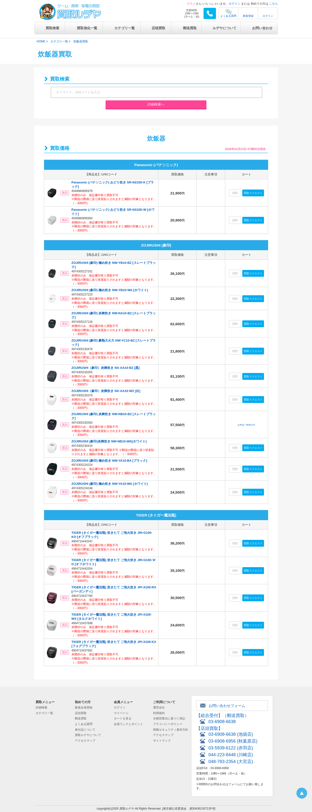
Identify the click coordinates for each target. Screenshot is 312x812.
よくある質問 (228, 15)
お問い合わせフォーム (227, 706)
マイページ (121, 713)
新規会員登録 (83, 707)
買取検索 (52, 28)
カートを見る (122, 718)
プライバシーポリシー (167, 724)
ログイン (234, 3)
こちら (273, 3)
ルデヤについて (224, 28)
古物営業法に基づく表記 (169, 718)
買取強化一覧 (87, 28)
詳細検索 (41, 707)
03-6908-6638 (222, 721)
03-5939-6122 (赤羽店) (230, 747)
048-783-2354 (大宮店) (230, 761)
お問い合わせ (262, 28)
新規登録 (248, 15)
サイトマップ (162, 740)
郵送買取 (190, 28)
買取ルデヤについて (88, 735)
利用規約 (159, 713)
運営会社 (159, 707)
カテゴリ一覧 (124, 28)
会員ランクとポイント (128, 724)
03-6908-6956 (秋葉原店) (232, 741)
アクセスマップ (85, 740)
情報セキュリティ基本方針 (170, 729)
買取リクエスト (253, 192)
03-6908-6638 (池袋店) (230, 734)
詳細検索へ (156, 104)
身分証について (85, 729)
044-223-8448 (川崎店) (230, 754)
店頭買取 (158, 28)
